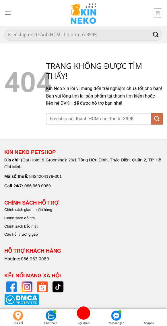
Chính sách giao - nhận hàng (28, 209)
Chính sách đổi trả (19, 218)
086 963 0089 (37, 185)
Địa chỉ (18, 317)
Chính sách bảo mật (21, 226)
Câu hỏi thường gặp (21, 234)
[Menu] (7, 13)
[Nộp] (156, 34)
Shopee (148, 317)
